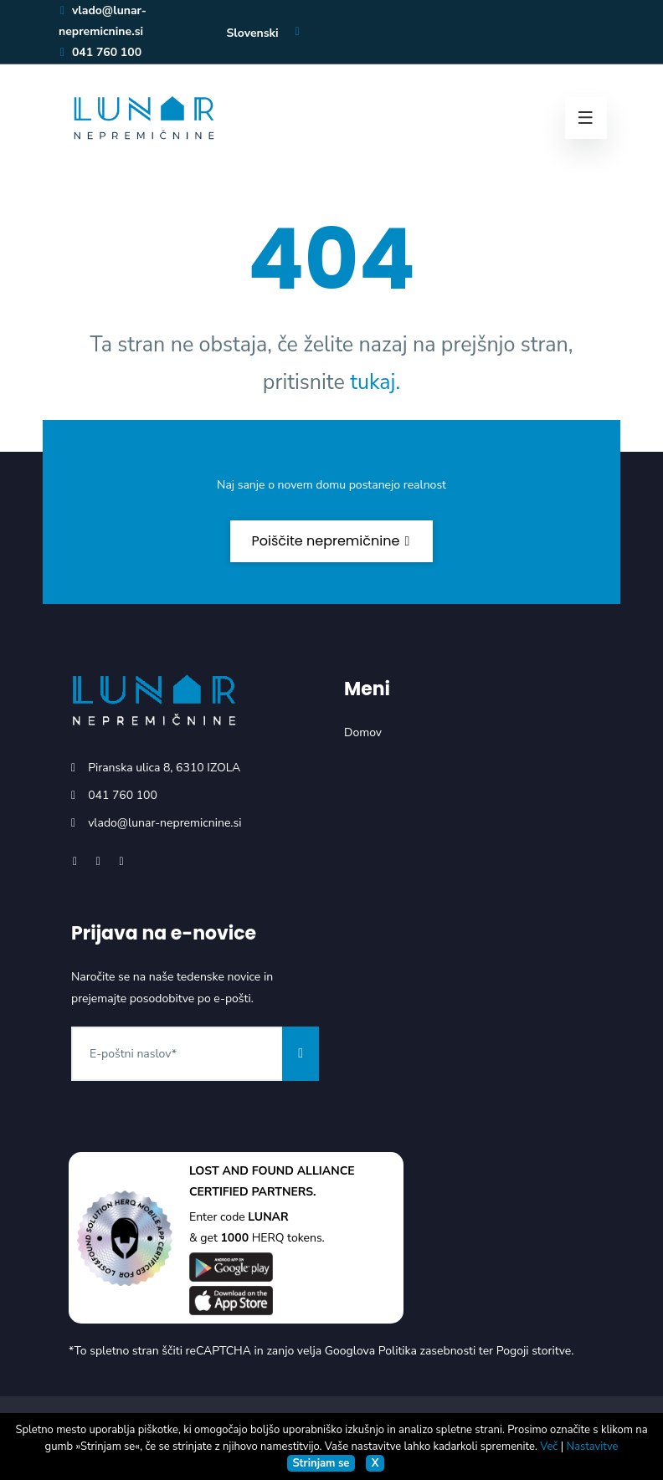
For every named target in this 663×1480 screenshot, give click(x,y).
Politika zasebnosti (427, 1351)
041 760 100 (100, 52)
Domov (363, 732)
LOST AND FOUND (241, 1171)
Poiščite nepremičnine (332, 541)
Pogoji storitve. (535, 1351)
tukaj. (375, 382)
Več (549, 1446)
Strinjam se (320, 1463)
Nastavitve (593, 1446)
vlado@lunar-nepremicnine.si (164, 823)
